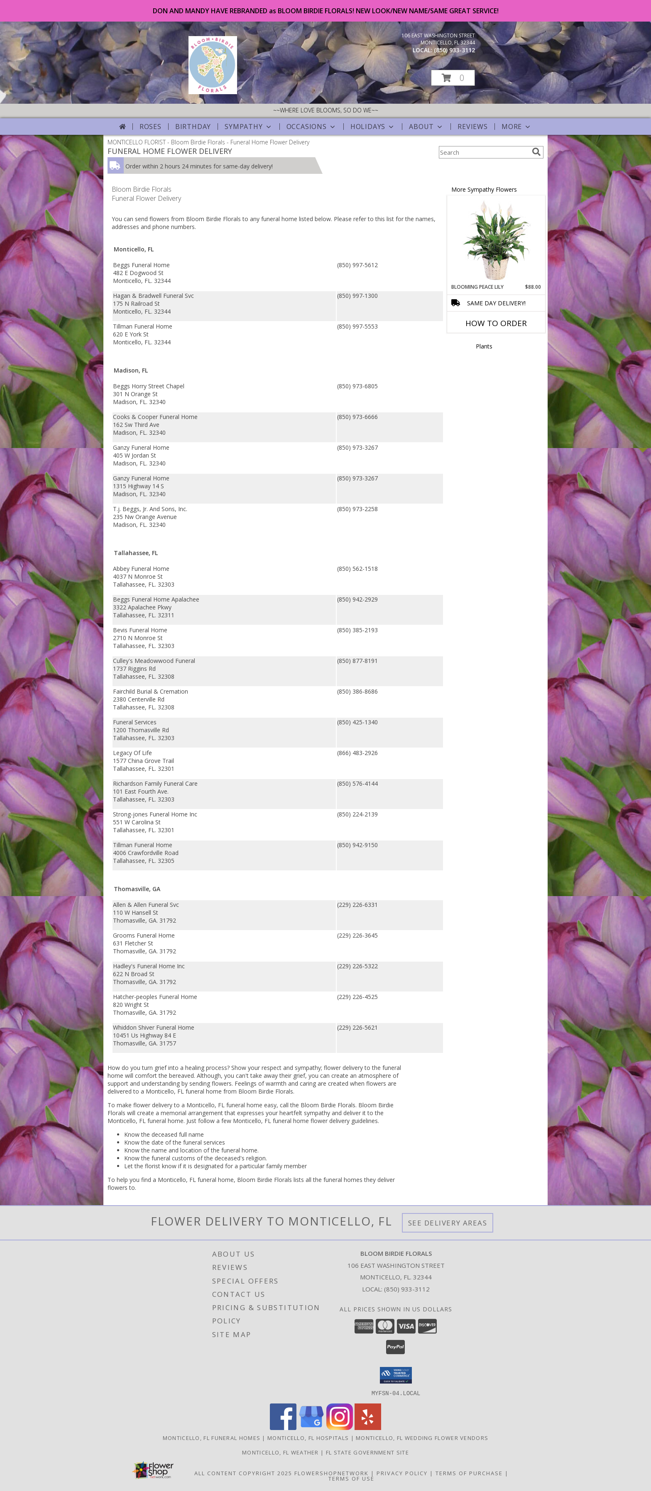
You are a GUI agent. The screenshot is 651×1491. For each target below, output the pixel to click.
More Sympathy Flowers (484, 189)
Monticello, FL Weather (280, 1452)
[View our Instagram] (339, 1427)
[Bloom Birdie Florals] (212, 92)
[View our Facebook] (283, 1427)
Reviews (473, 126)
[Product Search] (483, 152)
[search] (536, 151)
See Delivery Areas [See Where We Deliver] (447, 1223)
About (426, 126)
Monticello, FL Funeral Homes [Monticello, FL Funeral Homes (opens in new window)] (211, 1437)
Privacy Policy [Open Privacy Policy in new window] (402, 1472)
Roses (151, 126)
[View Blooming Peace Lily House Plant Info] (496, 240)
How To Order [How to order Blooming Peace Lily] (496, 323)
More (517, 126)
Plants (484, 346)
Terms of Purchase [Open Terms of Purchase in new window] (469, 1472)
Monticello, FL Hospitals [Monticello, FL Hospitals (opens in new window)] (308, 1437)
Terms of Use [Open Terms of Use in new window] (351, 1478)
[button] (453, 78)
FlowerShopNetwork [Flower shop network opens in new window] (331, 1472)
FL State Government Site (367, 1452)
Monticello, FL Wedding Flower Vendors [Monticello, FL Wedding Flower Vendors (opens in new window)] (422, 1437)
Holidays (372, 126)
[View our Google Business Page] (311, 1427)
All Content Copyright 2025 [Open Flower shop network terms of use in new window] (243, 1472)
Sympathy (248, 126)
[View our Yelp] (368, 1427)
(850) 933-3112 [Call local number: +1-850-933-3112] (454, 50)
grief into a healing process (190, 1068)
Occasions (311, 126)
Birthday (193, 126)
